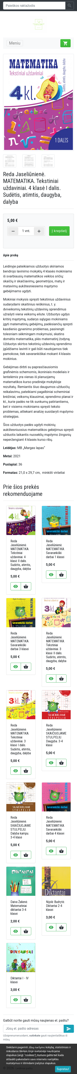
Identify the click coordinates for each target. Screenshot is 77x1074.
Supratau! (63, 1069)
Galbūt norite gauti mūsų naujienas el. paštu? (36, 1020)
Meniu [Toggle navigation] (14, 43)
